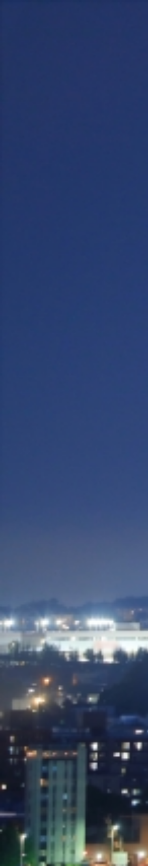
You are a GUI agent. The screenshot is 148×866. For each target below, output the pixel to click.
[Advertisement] (74, 136)
